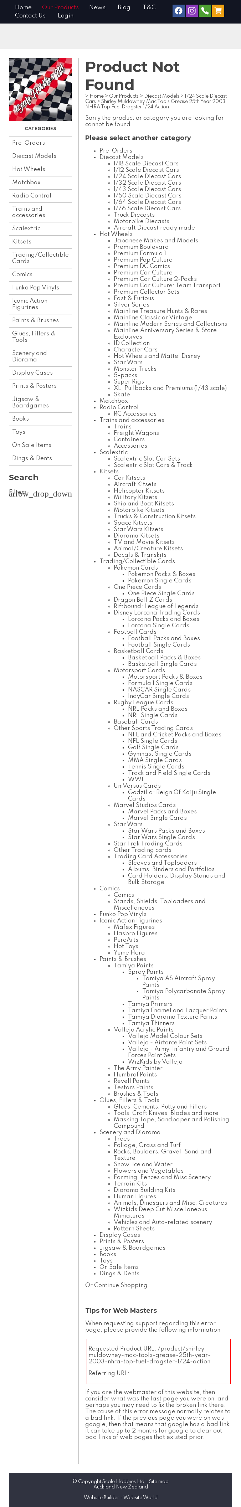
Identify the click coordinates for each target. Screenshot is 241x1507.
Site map (159, 1481)
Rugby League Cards (143, 703)
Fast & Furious (134, 298)
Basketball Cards (138, 651)
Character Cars (136, 350)
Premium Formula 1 (140, 254)
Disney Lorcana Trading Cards (157, 613)
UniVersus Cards (137, 786)
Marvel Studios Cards (145, 805)
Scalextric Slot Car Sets (147, 459)
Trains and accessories (28, 212)
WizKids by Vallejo (155, 1062)
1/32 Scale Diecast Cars (147, 183)
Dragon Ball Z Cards (143, 600)
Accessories (130, 446)
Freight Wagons (136, 433)
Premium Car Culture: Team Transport (167, 286)
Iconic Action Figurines (29, 304)
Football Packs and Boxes (164, 639)
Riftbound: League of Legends (156, 606)
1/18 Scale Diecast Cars (146, 164)
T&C (149, 8)
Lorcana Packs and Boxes (163, 619)
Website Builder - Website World (121, 1497)
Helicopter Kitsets (139, 491)
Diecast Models (34, 156)
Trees (122, 1139)
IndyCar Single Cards (158, 696)
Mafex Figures (134, 927)
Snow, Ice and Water (143, 1165)
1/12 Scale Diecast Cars (146, 170)
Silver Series (131, 305)
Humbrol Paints (135, 1075)
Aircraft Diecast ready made (154, 228)
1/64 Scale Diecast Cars (147, 202)
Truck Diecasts (134, 215)
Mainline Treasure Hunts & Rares (160, 311)
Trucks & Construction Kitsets (155, 517)
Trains (123, 427)
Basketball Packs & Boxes (164, 658)
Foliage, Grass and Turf (147, 1145)
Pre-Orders (28, 143)
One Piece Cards (137, 587)
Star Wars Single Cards (161, 837)
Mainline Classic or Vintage (153, 318)
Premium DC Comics (142, 266)
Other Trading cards (142, 850)
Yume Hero (129, 953)
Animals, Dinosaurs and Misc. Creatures (170, 1203)
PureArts (126, 940)
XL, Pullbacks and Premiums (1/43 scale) (170, 388)
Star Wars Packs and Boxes (166, 831)
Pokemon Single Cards (159, 581)
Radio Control (31, 196)
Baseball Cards (136, 722)
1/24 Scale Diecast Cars (147, 177)
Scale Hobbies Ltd (123, 1481)
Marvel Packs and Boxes (162, 812)
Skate (122, 395)
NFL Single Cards (152, 741)
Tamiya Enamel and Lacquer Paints (177, 1011)
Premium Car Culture (143, 273)
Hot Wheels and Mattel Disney (157, 356)
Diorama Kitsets (136, 536)
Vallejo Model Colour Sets (165, 1036)
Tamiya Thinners (151, 1023)
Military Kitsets (135, 497)
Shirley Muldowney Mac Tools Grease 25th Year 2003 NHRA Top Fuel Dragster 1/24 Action (155, 104)
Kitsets (21, 242)
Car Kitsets (129, 478)
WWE (136, 780)
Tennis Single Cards (156, 767)
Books (20, 419)
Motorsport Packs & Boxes (165, 677)
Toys (18, 432)
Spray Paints (146, 972)
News (97, 8)
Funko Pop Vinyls (35, 288)
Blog (124, 8)
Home (23, 8)
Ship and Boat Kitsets (144, 504)
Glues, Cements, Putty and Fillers (160, 1107)
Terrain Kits (130, 1184)
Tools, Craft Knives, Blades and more (166, 1113)
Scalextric (26, 229)
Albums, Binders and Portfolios (171, 869)
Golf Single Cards (153, 748)
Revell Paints (132, 1081)
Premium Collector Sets (146, 292)
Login (65, 16)
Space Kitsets (133, 523)
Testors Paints (133, 1088)
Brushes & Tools (136, 1094)
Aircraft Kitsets (135, 485)
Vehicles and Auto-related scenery (163, 1222)
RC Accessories (135, 414)
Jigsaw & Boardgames (30, 402)
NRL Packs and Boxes (158, 709)
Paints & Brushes (35, 321)
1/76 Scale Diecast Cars (147, 209)
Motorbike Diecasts (141, 221)
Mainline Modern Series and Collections (170, 324)
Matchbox (26, 183)
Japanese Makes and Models (156, 241)
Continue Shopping (121, 1285)
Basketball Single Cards (162, 664)
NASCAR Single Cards (159, 690)
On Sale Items (31, 445)
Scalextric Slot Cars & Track (153, 465)
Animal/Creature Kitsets (148, 549)
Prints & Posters (34, 386)
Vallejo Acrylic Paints (144, 1030)
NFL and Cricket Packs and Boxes (174, 735)
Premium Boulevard (141, 247)
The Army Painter (138, 1068)
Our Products (60, 8)
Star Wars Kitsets (138, 529)
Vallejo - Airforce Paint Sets (167, 1043)
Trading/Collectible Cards (40, 258)
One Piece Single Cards (161, 594)
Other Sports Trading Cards (153, 728)
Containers (129, 440)
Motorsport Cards (139, 671)
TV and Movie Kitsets (144, 542)
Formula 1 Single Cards (160, 683)
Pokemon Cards (136, 568)
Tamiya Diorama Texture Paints (172, 1017)
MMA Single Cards (155, 760)
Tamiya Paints (134, 966)
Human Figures (135, 1197)
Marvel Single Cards (157, 818)
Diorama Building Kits (144, 1190)
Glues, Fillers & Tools (34, 337)
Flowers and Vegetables (149, 1171)
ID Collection (132, 343)
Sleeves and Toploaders (162, 863)
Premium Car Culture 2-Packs (155, 279)
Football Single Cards (159, 645)
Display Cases (32, 373)
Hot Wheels (28, 169)
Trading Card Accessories (151, 857)
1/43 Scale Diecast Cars (147, 189)
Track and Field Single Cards (169, 773)
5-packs (125, 375)
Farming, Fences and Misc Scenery (162, 1177)
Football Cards (135, 632)
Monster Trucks (135, 369)
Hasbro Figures (136, 934)
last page (164, 1399)
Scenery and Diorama (29, 356)
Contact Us (30, 16)
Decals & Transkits (140, 555)
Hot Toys (126, 946)
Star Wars (128, 363)
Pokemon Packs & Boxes (161, 574)
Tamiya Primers (150, 1004)
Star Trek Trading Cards (148, 844)
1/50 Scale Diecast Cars (147, 196)
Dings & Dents (32, 459)
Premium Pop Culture (143, 260)
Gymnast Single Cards (159, 754)
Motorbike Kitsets (139, 510)
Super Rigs (129, 382)
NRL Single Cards (153, 716)
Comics (22, 275)
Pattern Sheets (134, 1229)
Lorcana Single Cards (158, 626)
